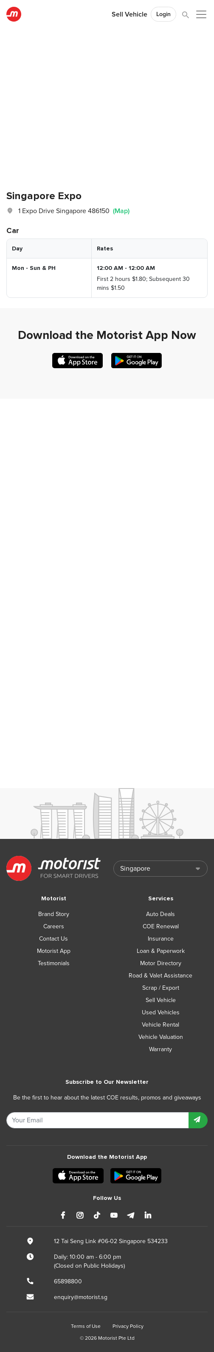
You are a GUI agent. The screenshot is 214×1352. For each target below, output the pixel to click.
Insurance (161, 938)
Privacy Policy (128, 1326)
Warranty (160, 1049)
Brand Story (53, 914)
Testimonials (54, 963)
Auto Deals (160, 914)
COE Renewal (161, 926)
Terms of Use (86, 1326)
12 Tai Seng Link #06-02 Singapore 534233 (111, 1241)
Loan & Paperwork (161, 951)
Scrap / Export (160, 987)
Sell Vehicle (129, 14)
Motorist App (53, 951)
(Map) (121, 211)
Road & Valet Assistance (160, 975)
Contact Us (53, 938)
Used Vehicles (161, 1012)
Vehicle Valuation (160, 1037)
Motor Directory (160, 963)
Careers (53, 926)
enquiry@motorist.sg (80, 1297)
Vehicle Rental (160, 1024)
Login (163, 14)
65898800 (68, 1281)
